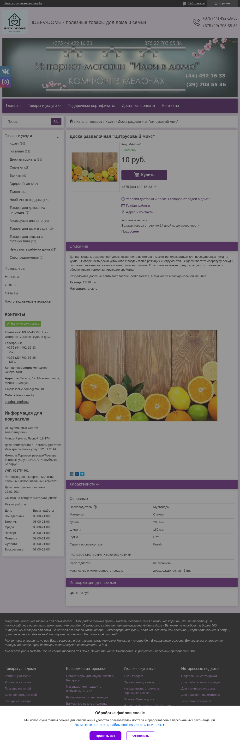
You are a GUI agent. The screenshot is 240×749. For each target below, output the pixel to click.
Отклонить (140, 735)
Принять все (105, 735)
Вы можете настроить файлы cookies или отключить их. (118, 725)
